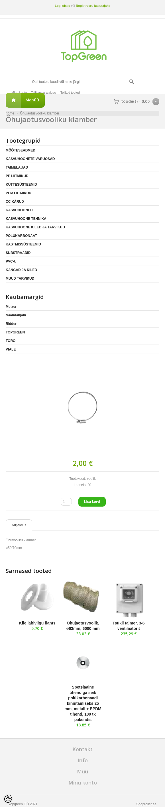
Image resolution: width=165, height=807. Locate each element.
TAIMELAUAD (17, 167)
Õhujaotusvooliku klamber (39, 113)
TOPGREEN (15, 332)
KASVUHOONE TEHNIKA (26, 219)
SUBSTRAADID (18, 253)
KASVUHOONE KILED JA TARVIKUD (35, 227)
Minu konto (19, 92)
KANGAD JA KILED (21, 270)
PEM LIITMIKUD (18, 193)
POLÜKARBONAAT (21, 236)
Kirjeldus (19, 525)
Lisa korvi (92, 502)
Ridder (11, 324)
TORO (10, 341)
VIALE (11, 349)
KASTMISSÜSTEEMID (23, 244)
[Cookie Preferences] (8, 799)
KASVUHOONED (19, 210)
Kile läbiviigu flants (37, 623)
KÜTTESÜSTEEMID (21, 185)
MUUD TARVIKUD (20, 278)
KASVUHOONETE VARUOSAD (30, 159)
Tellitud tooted (70, 92)
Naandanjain (16, 315)
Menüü (32, 100)
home (10, 113)
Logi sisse (62, 5)
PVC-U (11, 261)
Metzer (11, 307)
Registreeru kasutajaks (93, 5)
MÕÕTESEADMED (20, 150)
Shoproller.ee (146, 804)
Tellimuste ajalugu (43, 92)
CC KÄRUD (15, 202)
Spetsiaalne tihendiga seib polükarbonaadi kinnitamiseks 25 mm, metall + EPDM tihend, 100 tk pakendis (82, 703)
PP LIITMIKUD (17, 176)
